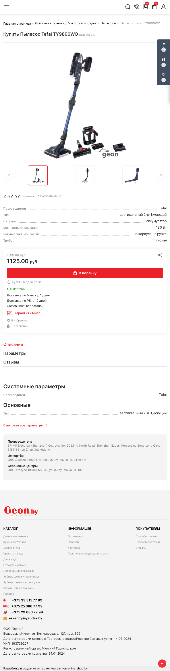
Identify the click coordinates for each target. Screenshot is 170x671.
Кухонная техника (15, 542)
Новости (73, 542)
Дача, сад (9, 559)
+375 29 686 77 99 (23, 612)
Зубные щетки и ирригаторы (21, 576)
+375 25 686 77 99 (27, 606)
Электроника (11, 547)
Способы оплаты (146, 536)
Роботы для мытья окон (18, 588)
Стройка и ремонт (14, 565)
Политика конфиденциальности (88, 553)
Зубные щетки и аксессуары (22, 582)
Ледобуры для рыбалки (18, 570)
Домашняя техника (15, 536)
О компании (75, 536)
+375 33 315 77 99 (22, 600)
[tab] (85, 344)
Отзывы (140, 547)
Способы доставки (147, 542)
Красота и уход (13, 553)
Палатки (8, 593)
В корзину (85, 273)
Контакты (74, 547)
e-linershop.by (78, 668)
